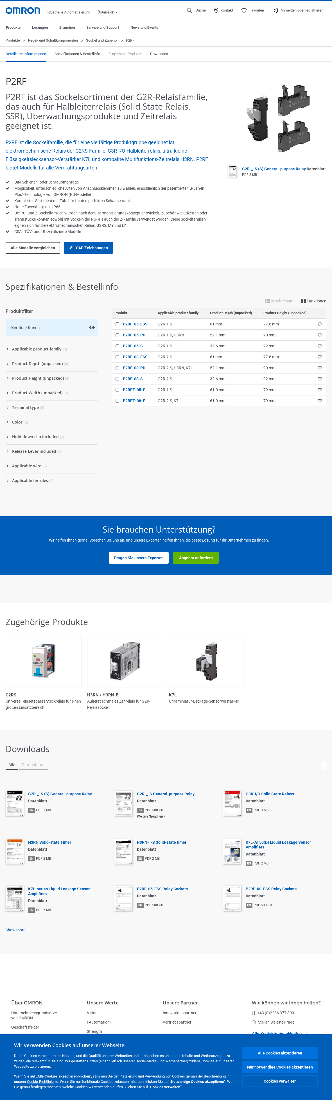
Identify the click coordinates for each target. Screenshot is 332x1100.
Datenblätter (33, 765)
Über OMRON (26, 1002)
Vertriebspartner (177, 1022)
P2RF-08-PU (134, 368)
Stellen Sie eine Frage (273, 1022)
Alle (11, 765)
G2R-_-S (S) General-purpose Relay (284, 169)
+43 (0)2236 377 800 (273, 1013)
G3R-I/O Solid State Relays (270, 794)
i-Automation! (99, 1022)
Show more (15, 930)
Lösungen (40, 27)
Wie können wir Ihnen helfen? (286, 1002)
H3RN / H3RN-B (103, 695)
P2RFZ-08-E (134, 401)
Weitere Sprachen (150, 817)
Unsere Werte (103, 1002)
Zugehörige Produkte (125, 54)
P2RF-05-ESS (135, 324)
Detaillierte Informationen (26, 54)
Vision (92, 1013)
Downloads (159, 54)
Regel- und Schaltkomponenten (53, 41)
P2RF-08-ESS (135, 357)
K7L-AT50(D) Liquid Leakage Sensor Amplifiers (278, 845)
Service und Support (102, 27)
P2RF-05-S (133, 346)
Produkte (13, 27)
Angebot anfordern (196, 558)
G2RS (11, 695)
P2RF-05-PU (134, 335)
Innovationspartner (180, 1013)
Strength (94, 1031)
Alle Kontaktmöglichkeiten (280, 1033)
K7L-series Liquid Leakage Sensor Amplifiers (59, 891)
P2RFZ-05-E (134, 390)
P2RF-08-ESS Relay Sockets (271, 889)
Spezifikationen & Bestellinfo (77, 54)
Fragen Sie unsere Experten (139, 558)
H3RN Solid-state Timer (49, 842)
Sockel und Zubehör (102, 41)
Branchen (67, 27)
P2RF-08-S (133, 379)
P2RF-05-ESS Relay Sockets (162, 889)
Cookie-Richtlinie (40, 1081)
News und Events (144, 27)
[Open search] (196, 10)
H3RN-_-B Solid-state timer (161, 842)
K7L (173, 695)
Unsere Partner (180, 1002)
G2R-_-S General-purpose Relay (166, 794)
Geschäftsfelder (25, 1027)
